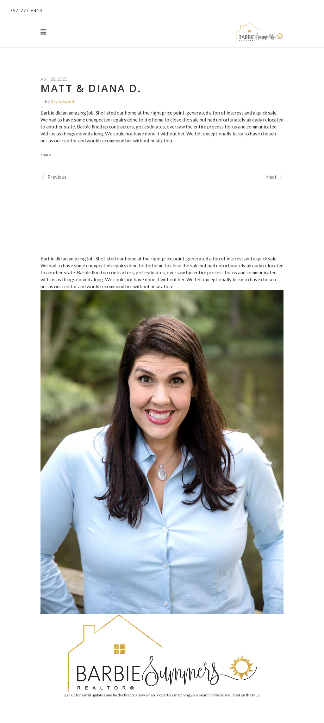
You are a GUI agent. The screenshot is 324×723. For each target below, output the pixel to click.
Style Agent (63, 101)
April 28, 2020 (53, 79)
